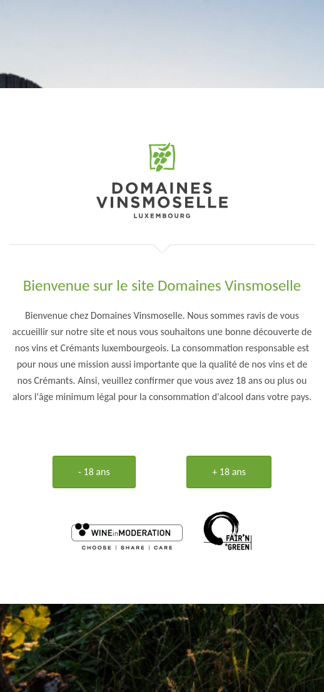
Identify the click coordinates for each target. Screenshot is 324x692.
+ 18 (229, 472)
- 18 (94, 472)
